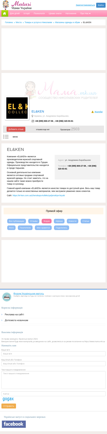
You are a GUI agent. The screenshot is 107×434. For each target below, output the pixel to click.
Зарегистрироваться (85, 5)
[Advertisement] (54, 49)
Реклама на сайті (14, 314)
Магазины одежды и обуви (67, 22)
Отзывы (33, 221)
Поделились (61, 228)
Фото (11, 228)
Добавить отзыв (15, 129)
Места (19, 22)
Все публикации (16, 221)
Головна (9, 22)
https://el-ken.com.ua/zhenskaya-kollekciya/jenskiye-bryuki (39, 195)
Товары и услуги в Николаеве (38, 22)
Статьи (86, 221)
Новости (72, 221)
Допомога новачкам (16, 320)
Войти (101, 5)
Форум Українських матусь (28, 293)
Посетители (25, 228)
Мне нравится (43, 228)
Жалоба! (99, 112)
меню (15, 137)
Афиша (59, 221)
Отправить (8, 406)
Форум (46, 221)
